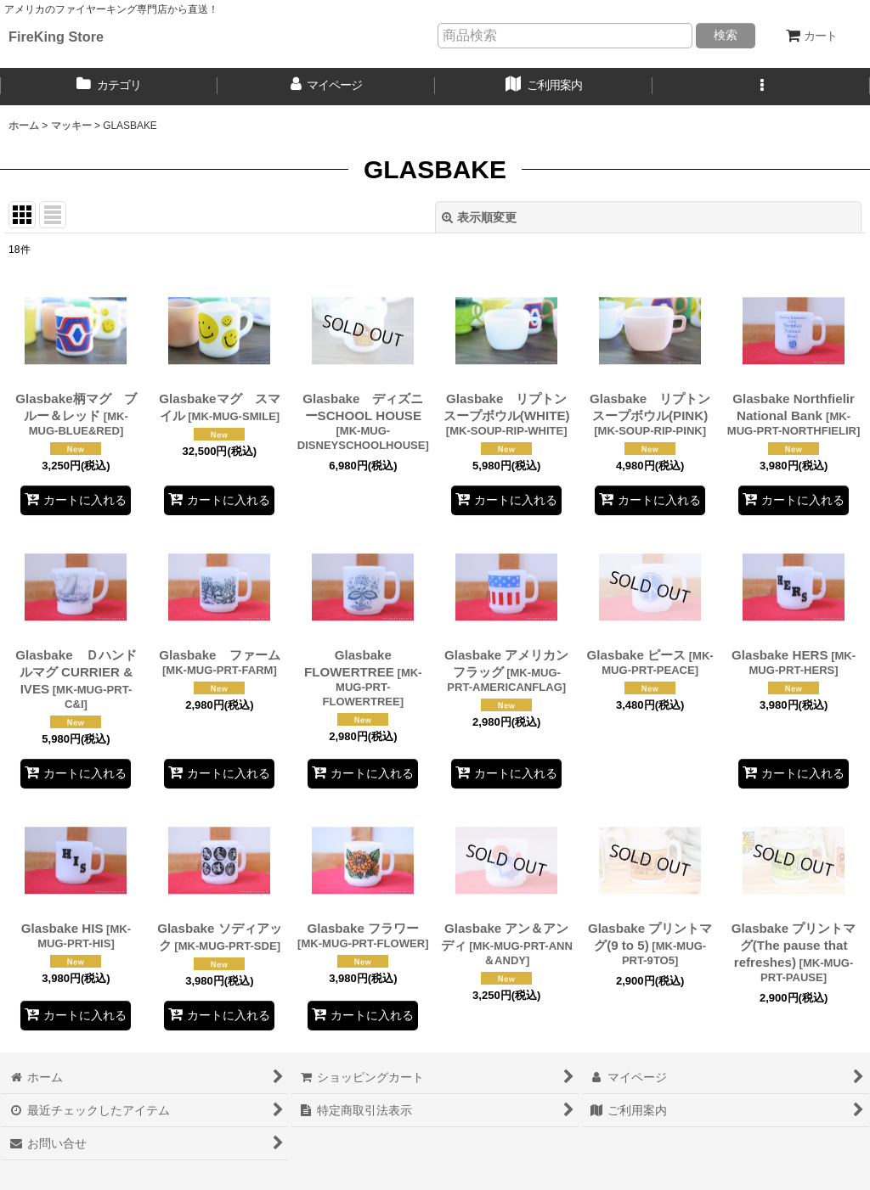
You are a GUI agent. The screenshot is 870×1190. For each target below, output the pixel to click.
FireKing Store (56, 36)
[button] (761, 86)
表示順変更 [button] (479, 217)
